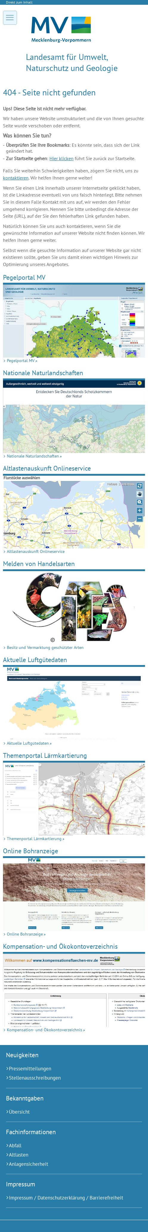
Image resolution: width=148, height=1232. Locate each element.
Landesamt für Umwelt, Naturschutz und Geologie (72, 62)
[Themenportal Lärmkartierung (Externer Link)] (74, 799)
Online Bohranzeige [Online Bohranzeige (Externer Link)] (30, 850)
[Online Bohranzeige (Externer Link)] (74, 894)
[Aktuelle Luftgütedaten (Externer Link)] (74, 703)
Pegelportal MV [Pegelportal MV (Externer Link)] (24, 277)
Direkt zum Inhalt (19, 2)
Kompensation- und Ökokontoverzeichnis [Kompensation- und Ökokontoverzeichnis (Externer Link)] (60, 946)
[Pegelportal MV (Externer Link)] (74, 321)
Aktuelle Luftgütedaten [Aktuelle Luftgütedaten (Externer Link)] (35, 659)
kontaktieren (16, 178)
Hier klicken (61, 158)
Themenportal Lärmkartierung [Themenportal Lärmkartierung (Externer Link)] (45, 755)
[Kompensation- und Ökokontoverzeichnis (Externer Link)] (74, 990)
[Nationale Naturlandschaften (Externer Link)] (74, 416)
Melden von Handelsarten (39, 563)
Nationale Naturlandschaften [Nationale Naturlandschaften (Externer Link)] (43, 372)
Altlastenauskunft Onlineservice (47, 468)
